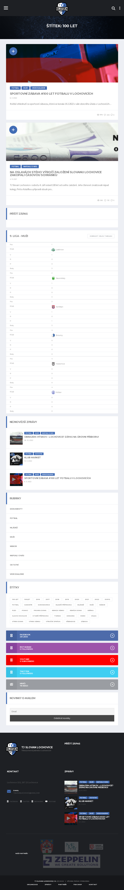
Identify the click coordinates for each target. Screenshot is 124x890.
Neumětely (58, 278)
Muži (12, 537)
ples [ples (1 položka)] (14, 610)
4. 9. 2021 (13, 179)
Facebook (12, 801)
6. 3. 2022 (13, 98)
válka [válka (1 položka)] (93, 616)
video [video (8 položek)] (82, 616)
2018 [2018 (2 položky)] (57, 599)
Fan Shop (78, 884)
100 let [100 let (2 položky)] (15, 599)
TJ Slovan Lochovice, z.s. (45, 881)
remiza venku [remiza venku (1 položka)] (58, 610)
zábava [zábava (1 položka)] (84, 621)
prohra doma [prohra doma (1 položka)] (40, 610)
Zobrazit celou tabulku (101, 236)
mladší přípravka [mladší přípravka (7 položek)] (64, 605)
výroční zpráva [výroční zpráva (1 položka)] (53, 621)
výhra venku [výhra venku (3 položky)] (34, 621)
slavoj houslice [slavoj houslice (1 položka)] (19, 616)
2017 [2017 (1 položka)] (47, 599)
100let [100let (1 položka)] (27, 599)
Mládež (14, 528)
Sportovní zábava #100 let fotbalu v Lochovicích (51, 93)
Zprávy (48, 884)
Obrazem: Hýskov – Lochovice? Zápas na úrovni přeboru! (61, 436)
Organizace (32, 884)
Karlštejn (57, 307)
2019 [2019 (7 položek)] (67, 599)
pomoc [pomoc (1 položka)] (25, 610)
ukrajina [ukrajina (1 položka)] (71, 616)
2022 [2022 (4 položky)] (97, 599)
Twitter (24, 801)
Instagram (37, 801)
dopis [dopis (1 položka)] (107, 599)
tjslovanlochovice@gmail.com (26, 793)
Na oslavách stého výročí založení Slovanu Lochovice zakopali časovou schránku (56, 173)
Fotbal (14, 518)
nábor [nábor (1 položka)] (102, 605)
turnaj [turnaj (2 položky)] (57, 616)
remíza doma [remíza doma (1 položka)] (76, 610)
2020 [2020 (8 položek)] (77, 599)
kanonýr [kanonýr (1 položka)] (28, 605)
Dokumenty (16, 509)
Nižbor (56, 392)
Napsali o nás (17, 555)
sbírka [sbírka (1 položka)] (90, 610)
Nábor (13, 546)
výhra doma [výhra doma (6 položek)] (17, 621)
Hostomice (58, 364)
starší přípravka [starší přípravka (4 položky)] (41, 616)
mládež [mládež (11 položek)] (80, 605)
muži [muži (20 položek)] (92, 605)
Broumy (57, 335)
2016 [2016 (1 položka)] (38, 599)
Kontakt (93, 884)
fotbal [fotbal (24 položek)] (15, 605)
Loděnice (58, 249)
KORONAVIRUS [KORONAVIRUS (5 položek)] (44, 605)
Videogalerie (17, 574)
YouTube (50, 801)
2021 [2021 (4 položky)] (87, 599)
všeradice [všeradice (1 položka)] (70, 621)
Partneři (62, 884)
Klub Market (32, 457)
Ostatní (14, 565)
